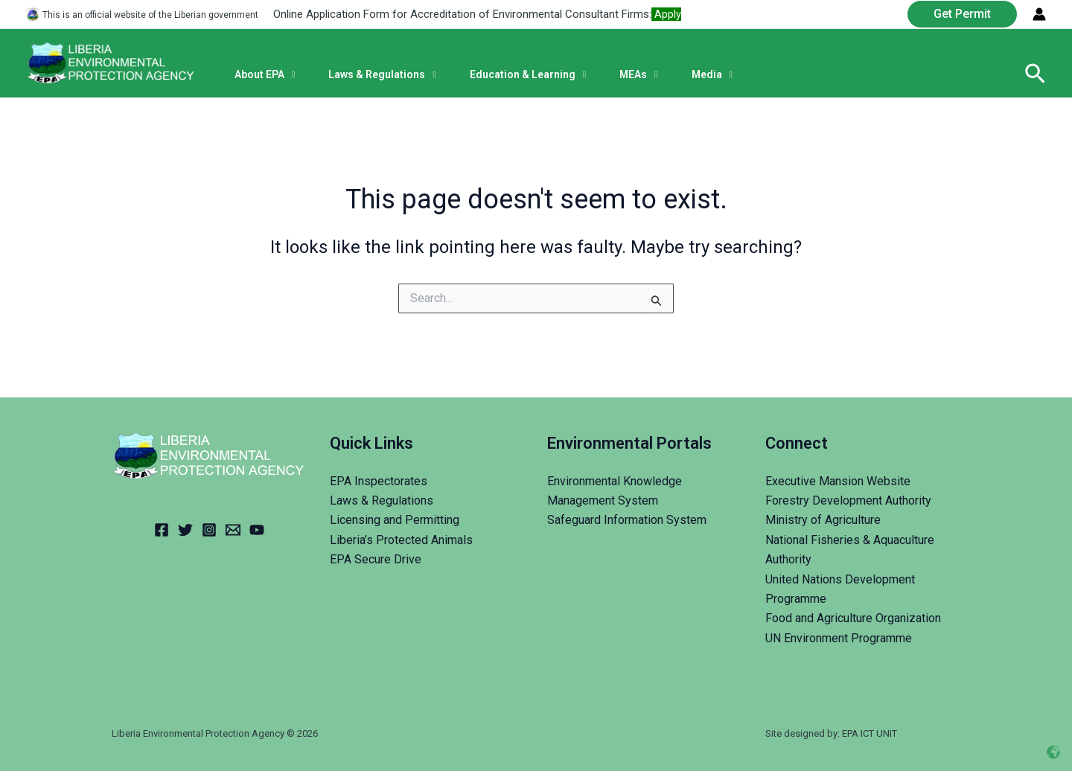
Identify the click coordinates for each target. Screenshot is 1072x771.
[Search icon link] (1035, 74)
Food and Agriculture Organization (853, 618)
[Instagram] (209, 529)
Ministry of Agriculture (823, 520)
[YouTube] (256, 529)
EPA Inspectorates (378, 481)
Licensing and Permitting (394, 520)
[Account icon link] (1039, 14)
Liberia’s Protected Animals (401, 540)
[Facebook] (161, 529)
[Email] (233, 529)
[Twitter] (185, 529)
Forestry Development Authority (848, 500)
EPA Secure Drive (375, 559)
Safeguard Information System (626, 520)
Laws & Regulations (381, 500)
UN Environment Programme (838, 638)
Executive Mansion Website (837, 481)
